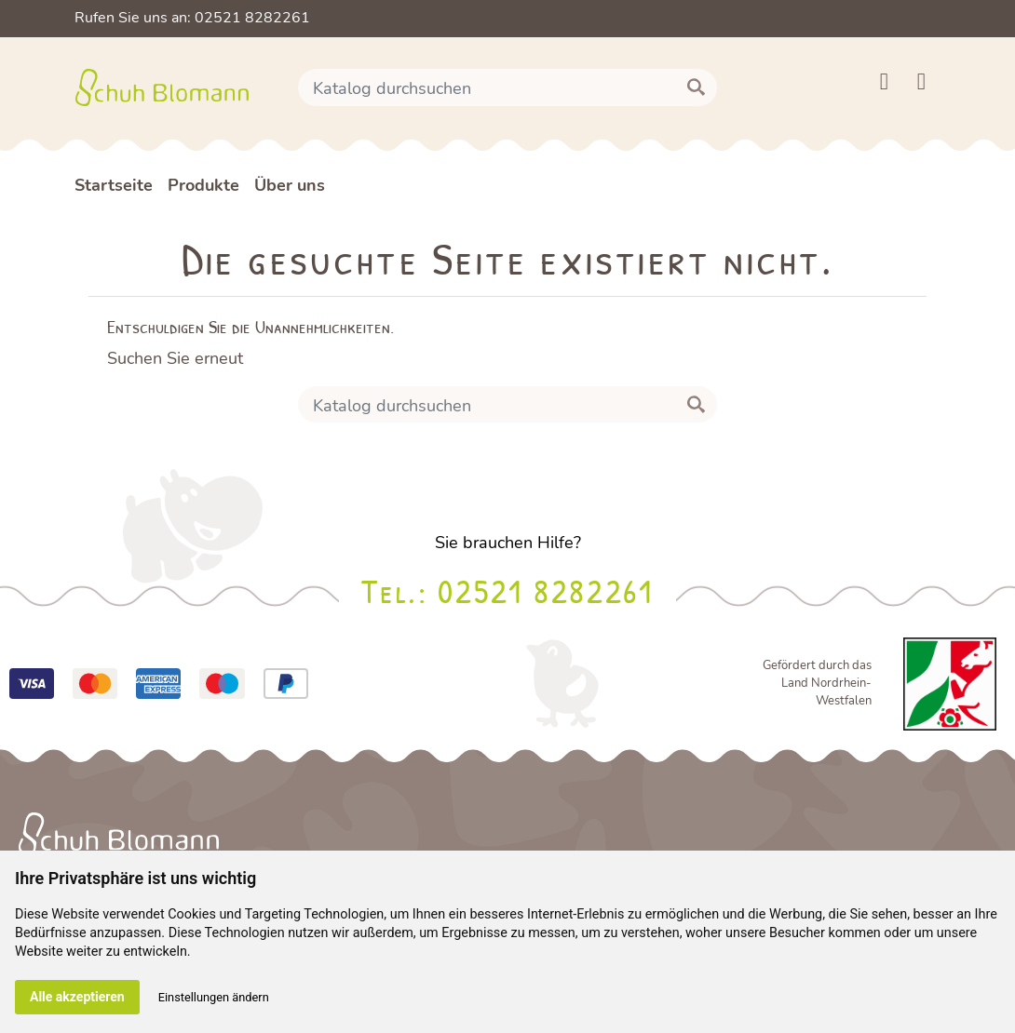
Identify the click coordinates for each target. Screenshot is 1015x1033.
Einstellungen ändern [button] (213, 997)
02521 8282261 (545, 590)
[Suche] (507, 87)
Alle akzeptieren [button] (77, 996)
